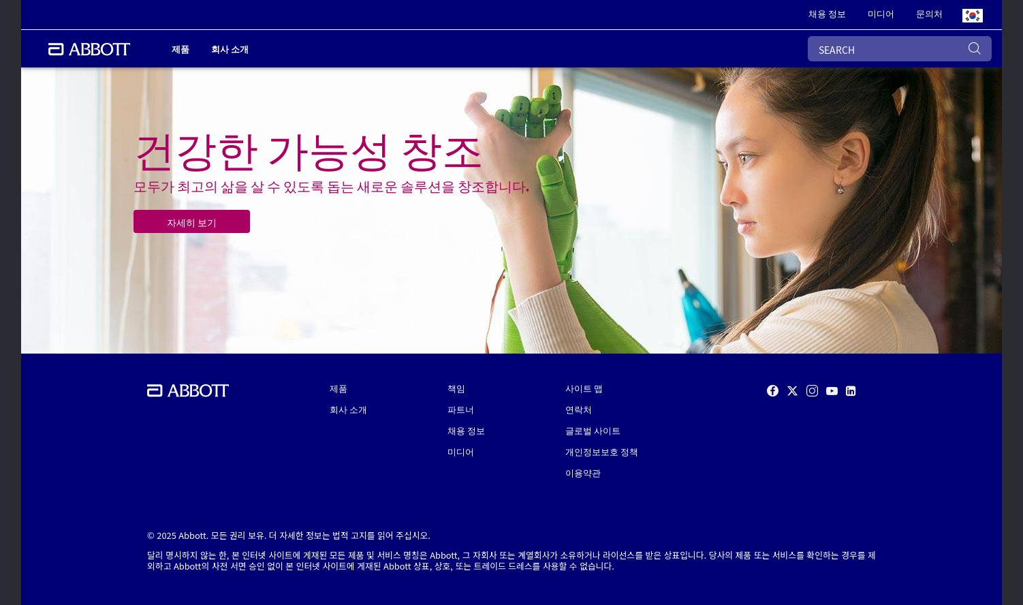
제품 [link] (180, 48)
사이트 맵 (584, 388)
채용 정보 (466, 430)
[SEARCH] (900, 48)
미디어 (460, 451)
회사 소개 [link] (230, 48)
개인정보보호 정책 (601, 451)
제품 (338, 388)
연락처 (578, 409)
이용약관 (583, 472)
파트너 (460, 409)
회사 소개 (348, 409)
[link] (827, 15)
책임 (456, 388)
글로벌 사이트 (592, 430)
